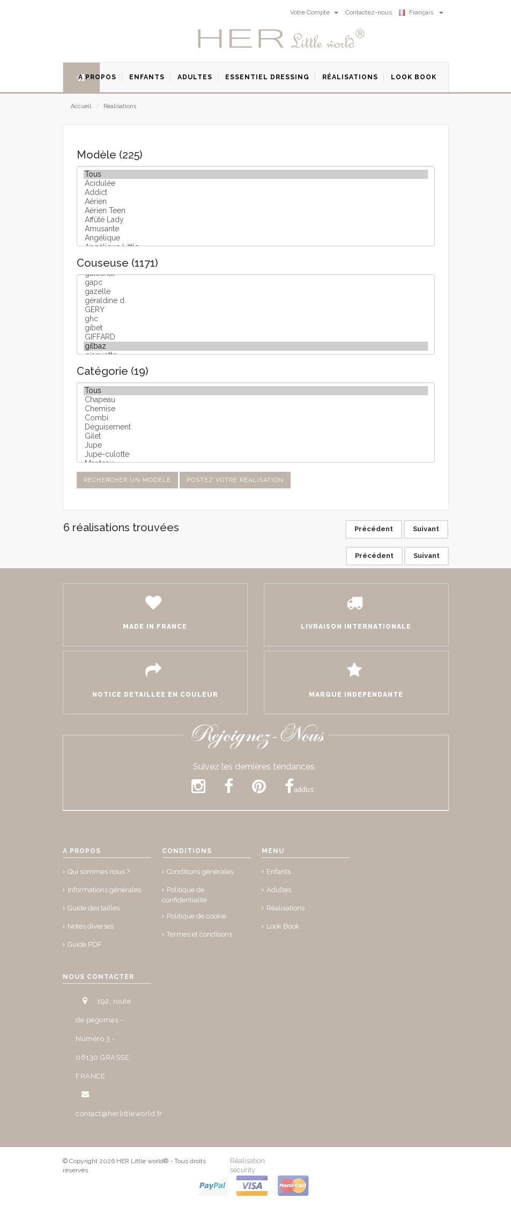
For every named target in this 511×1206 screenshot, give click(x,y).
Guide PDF (85, 944)
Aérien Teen (256, 210)
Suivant (426, 529)
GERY (256, 309)
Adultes (278, 890)
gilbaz (256, 346)
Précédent (373, 529)
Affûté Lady (256, 219)
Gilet (256, 436)
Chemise (256, 408)
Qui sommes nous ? (99, 872)
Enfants (278, 872)
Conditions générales (200, 872)
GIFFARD (256, 337)
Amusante (256, 228)
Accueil (81, 106)
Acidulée (256, 183)
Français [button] (421, 12)
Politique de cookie (196, 916)
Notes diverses (91, 926)
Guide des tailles (94, 908)
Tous (256, 174)
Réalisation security (247, 1165)
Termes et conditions (199, 934)
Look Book (282, 926)
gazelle (256, 291)
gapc (256, 282)
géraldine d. (256, 300)
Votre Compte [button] (314, 12)
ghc (256, 318)
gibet (256, 328)
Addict (256, 192)
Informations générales (104, 890)
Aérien (256, 201)
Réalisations (119, 106)
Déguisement (256, 427)
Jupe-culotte (256, 454)
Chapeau (256, 399)
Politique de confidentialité (184, 895)
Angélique (256, 238)
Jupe (256, 445)
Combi (256, 418)
